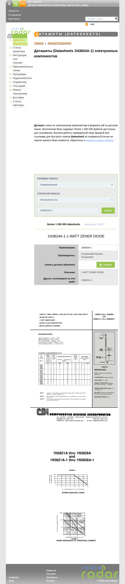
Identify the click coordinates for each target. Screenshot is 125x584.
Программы (19, 74)
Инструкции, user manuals (20, 59)
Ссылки (51, 573)
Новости (14, 10)
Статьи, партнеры (18, 103)
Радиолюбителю (20, 78)
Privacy (51, 580)
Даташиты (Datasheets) (20, 42)
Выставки (18, 97)
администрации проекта (99, 140)
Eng (11, 580)
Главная (39, 43)
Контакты (14, 18)
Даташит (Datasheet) (59, 43)
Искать (108, 210)
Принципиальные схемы (20, 68)
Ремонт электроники (20, 91)
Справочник (20, 82)
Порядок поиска (47, 178)
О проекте (15, 14)
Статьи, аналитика (19, 49)
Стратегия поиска (48, 193)
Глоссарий (19, 86)
